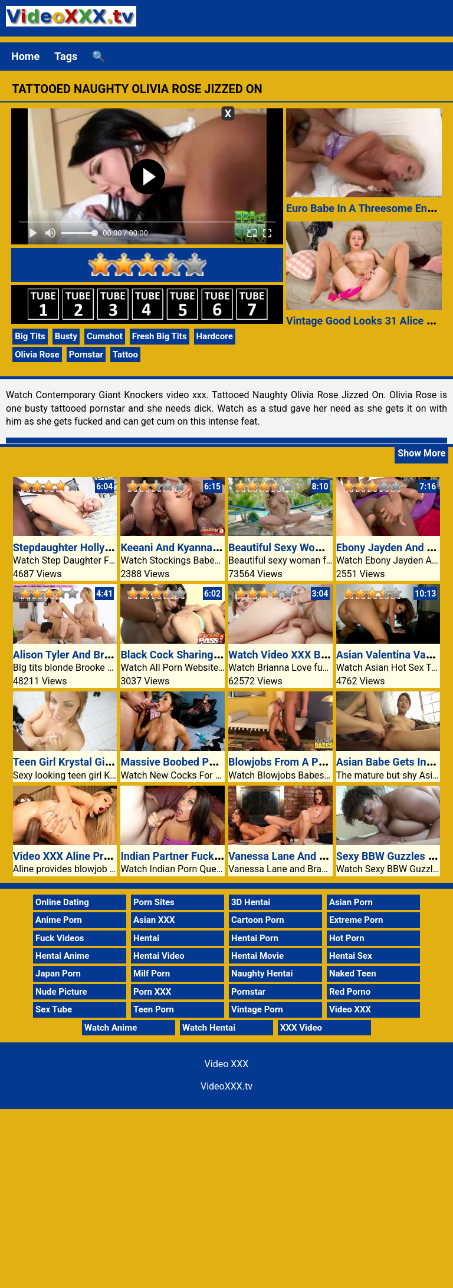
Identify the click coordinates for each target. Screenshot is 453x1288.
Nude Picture (61, 991)
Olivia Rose (37, 354)
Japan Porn (58, 973)
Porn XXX (152, 991)
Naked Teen (352, 973)
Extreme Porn (356, 920)
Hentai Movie (257, 956)
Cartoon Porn (257, 920)
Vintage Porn (257, 1009)
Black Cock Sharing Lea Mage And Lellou (218, 654)
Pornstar (86, 354)
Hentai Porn (254, 938)
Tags (65, 56)
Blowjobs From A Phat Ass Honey (308, 762)
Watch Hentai (208, 1027)
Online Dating (62, 902)
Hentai (146, 938)
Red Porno (349, 991)
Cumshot (105, 336)
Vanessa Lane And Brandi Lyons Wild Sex (326, 856)
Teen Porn (153, 1009)
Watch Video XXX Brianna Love (302, 654)
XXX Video (301, 1027)
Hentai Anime (62, 956)
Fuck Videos (59, 938)
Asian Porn (351, 902)
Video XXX (350, 1009)
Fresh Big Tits (159, 336)
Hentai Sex (350, 956)
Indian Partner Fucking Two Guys (199, 856)
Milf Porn (151, 973)
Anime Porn (58, 920)
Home (25, 56)
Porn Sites (154, 902)
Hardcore (214, 336)
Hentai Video (159, 956)
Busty (66, 336)
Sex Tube (53, 1009)
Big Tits (30, 336)
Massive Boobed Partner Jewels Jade (210, 762)
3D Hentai (250, 902)
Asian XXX (154, 920)
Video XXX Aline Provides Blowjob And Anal (117, 856)
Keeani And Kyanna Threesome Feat (206, 547)
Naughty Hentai (262, 973)
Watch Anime (110, 1027)
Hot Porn (347, 938)
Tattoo (125, 354)
